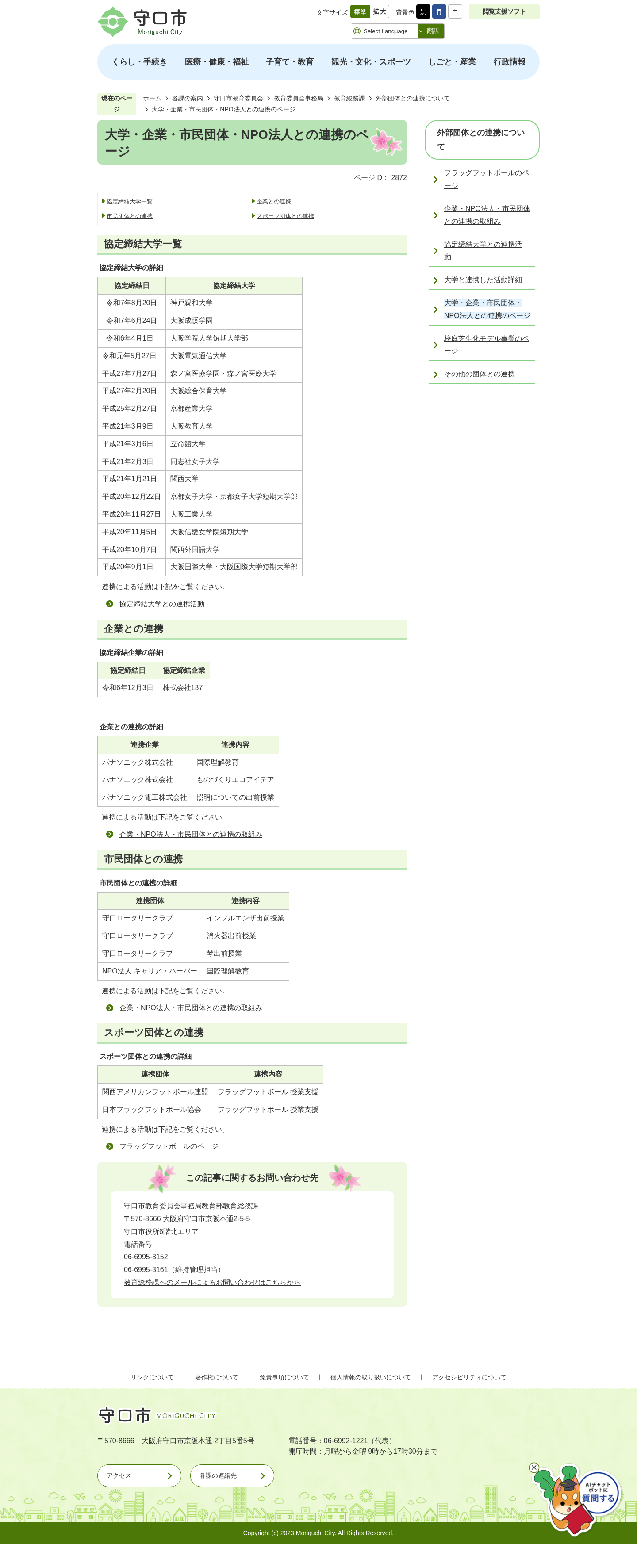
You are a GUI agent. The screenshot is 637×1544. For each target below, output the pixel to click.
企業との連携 (274, 201)
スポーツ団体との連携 (285, 216)
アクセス (119, 1475)
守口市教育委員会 (238, 98)
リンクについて (152, 1377)
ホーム (152, 98)
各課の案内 (187, 98)
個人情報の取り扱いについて (370, 1377)
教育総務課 (349, 98)
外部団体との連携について (413, 98)
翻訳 (433, 30)
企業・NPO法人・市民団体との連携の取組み (190, 834)
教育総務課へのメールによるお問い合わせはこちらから (212, 1282)
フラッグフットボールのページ (169, 1146)
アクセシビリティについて (469, 1377)
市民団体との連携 (130, 216)
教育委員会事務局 (298, 98)
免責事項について (284, 1377)
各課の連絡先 (218, 1475)
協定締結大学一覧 (130, 201)
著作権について (216, 1377)
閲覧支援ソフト (504, 11)
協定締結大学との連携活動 (161, 604)
